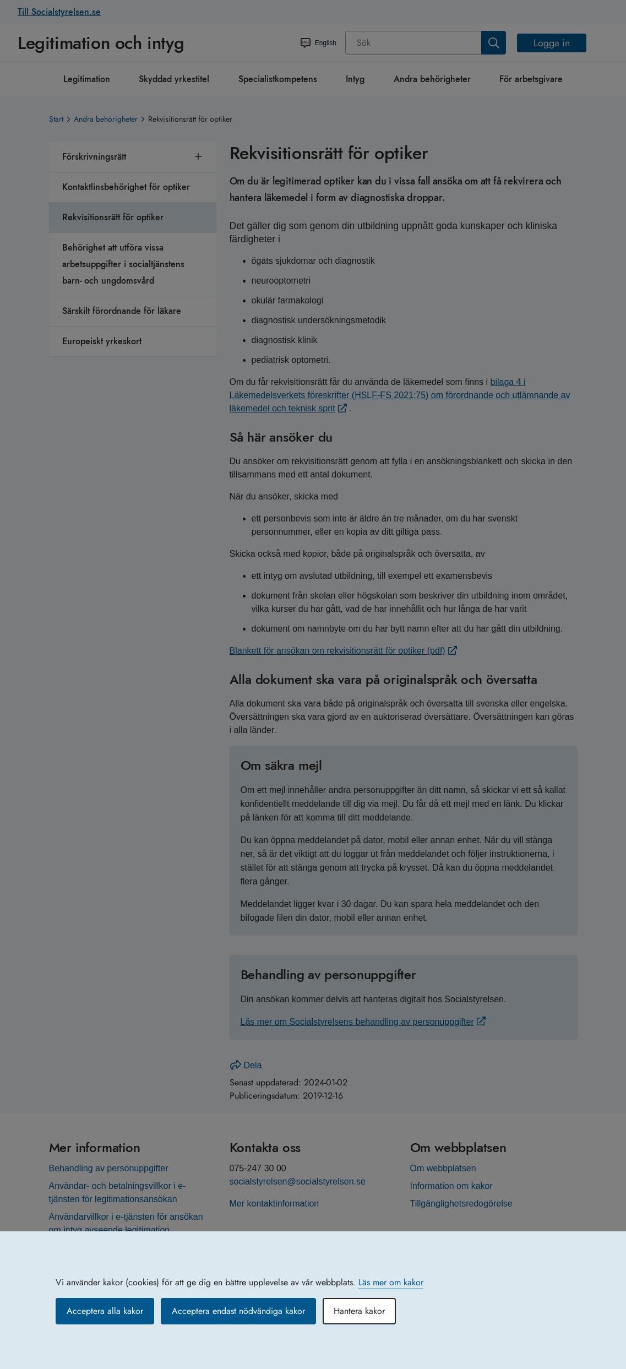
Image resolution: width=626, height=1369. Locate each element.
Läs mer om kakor (390, 1282)
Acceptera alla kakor (105, 1311)
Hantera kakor (359, 1311)
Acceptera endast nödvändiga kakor (238, 1311)
